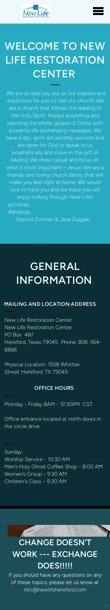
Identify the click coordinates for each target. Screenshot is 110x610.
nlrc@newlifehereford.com (55, 589)
